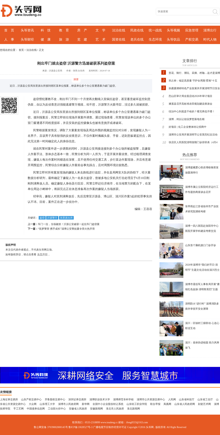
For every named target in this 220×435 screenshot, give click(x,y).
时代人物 (210, 39)
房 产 (82, 30)
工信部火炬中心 (57, 408)
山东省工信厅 (205, 399)
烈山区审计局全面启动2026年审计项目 (190, 96)
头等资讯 (27, 30)
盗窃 (42, 217)
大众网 (32, 404)
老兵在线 (137, 39)
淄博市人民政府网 (68, 404)
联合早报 (155, 404)
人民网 (172, 399)
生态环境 (155, 39)
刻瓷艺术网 (204, 404)
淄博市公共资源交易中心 (151, 399)
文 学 (100, 30)
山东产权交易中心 (31, 399)
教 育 (64, 30)
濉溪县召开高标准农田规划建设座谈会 (190, 103)
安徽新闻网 (96, 408)
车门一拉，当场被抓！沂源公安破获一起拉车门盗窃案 (69, 224)
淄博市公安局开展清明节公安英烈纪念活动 (193, 134)
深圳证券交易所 (77, 399)
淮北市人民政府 (115, 408)
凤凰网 (167, 404)
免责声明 (42, 254)
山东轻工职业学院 (136, 404)
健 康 (46, 39)
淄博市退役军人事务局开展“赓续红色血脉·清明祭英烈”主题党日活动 (202, 289)
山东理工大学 (47, 404)
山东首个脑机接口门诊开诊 (200, 245)
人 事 (9, 39)
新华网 (85, 404)
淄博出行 (210, 30)
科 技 (46, 30)
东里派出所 (66, 217)
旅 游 (64, 39)
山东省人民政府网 (184, 404)
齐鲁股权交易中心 (55, 399)
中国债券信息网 (36, 408)
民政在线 (137, 30)
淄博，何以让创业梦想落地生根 (187, 119)
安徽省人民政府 (78, 408)
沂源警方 (52, 217)
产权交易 (191, 39)
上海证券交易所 (9, 399)
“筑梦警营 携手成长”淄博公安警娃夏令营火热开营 (66, 228)
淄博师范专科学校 (123, 399)
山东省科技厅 (186, 399)
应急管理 (191, 30)
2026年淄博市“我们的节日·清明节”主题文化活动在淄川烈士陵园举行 (202, 269)
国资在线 (118, 39)
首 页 (9, 30)
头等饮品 (173, 39)
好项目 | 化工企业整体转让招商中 (187, 127)
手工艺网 (18, 408)
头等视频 (173, 30)
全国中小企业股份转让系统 (108, 404)
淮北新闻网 (133, 408)
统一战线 (155, 30)
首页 (21, 50)
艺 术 (100, 39)
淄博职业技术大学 (99, 399)
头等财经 (27, 39)
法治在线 (118, 30)
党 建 (82, 39)
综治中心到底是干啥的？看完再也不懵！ (192, 111)
